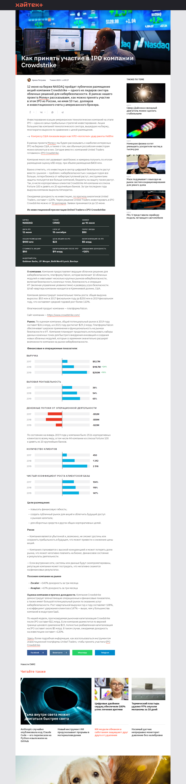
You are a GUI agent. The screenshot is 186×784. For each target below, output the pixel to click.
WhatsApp (82, 652)
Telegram (105, 652)
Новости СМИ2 (28, 664)
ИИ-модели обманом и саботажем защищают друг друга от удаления (111, 732)
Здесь (30, 638)
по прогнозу (80, 196)
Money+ (44, 97)
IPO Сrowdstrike (50, 152)
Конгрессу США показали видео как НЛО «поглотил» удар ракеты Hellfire (72, 136)
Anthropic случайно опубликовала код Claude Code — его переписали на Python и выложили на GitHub (36, 735)
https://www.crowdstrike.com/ (63, 314)
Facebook (37, 652)
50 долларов (59, 203)
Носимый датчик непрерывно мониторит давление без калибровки (147, 732)
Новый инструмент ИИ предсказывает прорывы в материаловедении (73, 732)
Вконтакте (60, 652)
